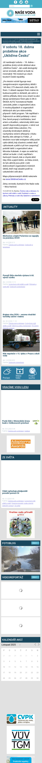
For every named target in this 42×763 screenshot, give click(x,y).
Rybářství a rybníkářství (25, 43)
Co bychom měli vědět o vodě (20, 40)
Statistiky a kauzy (8, 328)
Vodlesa (27, 431)
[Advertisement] (21, 697)
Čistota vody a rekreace (27, 39)
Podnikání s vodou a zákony (30, 41)
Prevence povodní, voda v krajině (22, 503)
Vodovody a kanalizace (17, 286)
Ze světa (17, 505)
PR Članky (35, 326)
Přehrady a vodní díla (10, 43)
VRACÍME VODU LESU (15, 387)
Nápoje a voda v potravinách (21, 326)
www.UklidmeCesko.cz (15, 179)
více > (34, 543)
